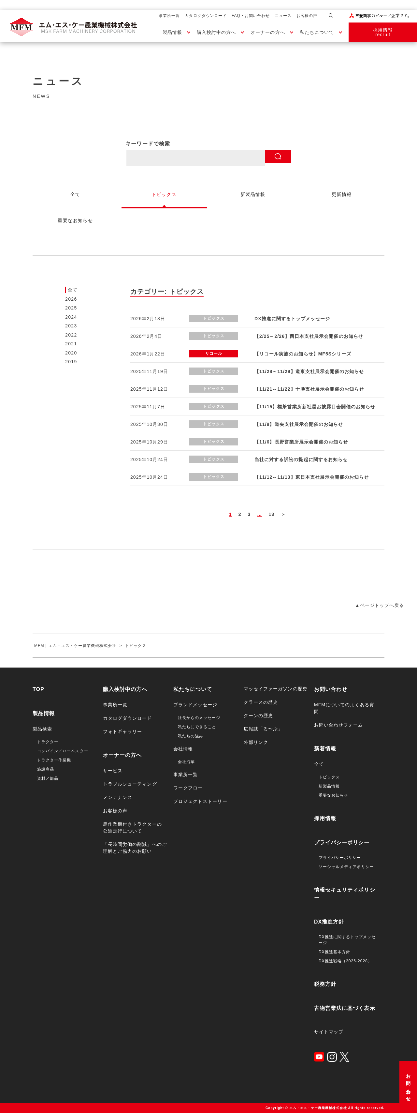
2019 (71, 361)
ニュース (283, 15)
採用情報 (325, 818)
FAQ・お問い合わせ (251, 15)
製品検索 (42, 728)
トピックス (329, 777)
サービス (112, 770)
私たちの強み (190, 736)
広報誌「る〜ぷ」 (263, 728)
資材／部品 (47, 778)
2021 (71, 343)
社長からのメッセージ (199, 717)
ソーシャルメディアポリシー (346, 867)
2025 (71, 307)
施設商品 (45, 769)
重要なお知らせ (333, 795)
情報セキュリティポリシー (344, 893)
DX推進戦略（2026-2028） (345, 961)
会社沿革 (186, 762)
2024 (71, 317)
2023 (71, 325)
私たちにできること (197, 727)
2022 (71, 335)
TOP (38, 689)
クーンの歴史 (258, 715)
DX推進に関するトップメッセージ (347, 940)
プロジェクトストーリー (200, 801)
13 (271, 514)
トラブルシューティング (130, 784)
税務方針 (325, 984)
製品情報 (172, 32)
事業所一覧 (169, 15)
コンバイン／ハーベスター (62, 751)
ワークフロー (188, 787)
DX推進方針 (329, 922)
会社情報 (183, 748)
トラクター (47, 742)
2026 (71, 299)
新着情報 (325, 748)
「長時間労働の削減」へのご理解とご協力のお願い (135, 848)
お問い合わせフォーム (338, 725)
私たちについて (317, 32)
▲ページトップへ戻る (379, 605)
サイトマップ (328, 1031)
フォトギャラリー (122, 731)
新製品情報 (329, 786)
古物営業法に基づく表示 (344, 1008)
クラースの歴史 (261, 702)
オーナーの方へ (268, 32)
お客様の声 (307, 15)
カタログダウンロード (206, 15)
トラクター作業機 (54, 760)
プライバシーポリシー (342, 842)
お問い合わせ (408, 1085)
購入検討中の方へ (216, 32)
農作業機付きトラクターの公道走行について (132, 827)
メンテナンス (117, 797)
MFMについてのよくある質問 (344, 708)
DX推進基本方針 (334, 952)
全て (73, 290)
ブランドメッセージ (195, 704)
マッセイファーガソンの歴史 (276, 688)
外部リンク (256, 742)
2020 (71, 352)
